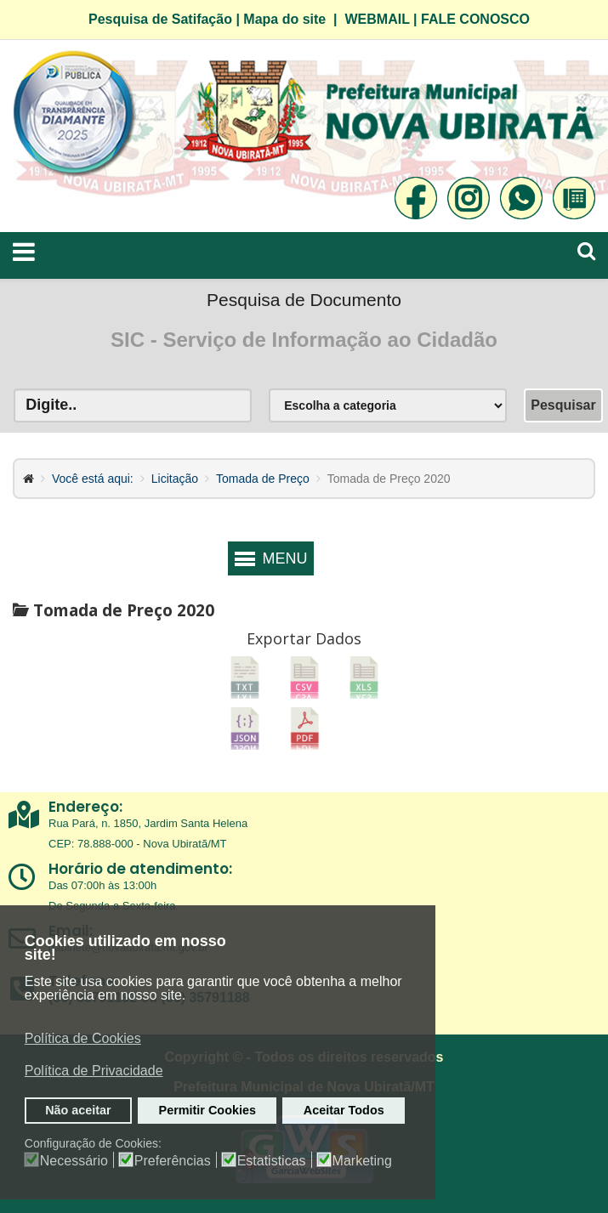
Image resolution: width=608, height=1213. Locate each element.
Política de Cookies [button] (83, 1038)
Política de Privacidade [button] (94, 1070)
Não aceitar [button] (78, 1110)
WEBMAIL (376, 19)
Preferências (172, 1161)
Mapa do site (284, 19)
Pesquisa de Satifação (160, 19)
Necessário (74, 1161)
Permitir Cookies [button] (207, 1110)
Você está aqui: (93, 478)
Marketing (362, 1161)
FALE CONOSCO (475, 19)
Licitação (174, 478)
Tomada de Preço (263, 478)
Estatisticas (271, 1161)
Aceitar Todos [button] (344, 1110)
